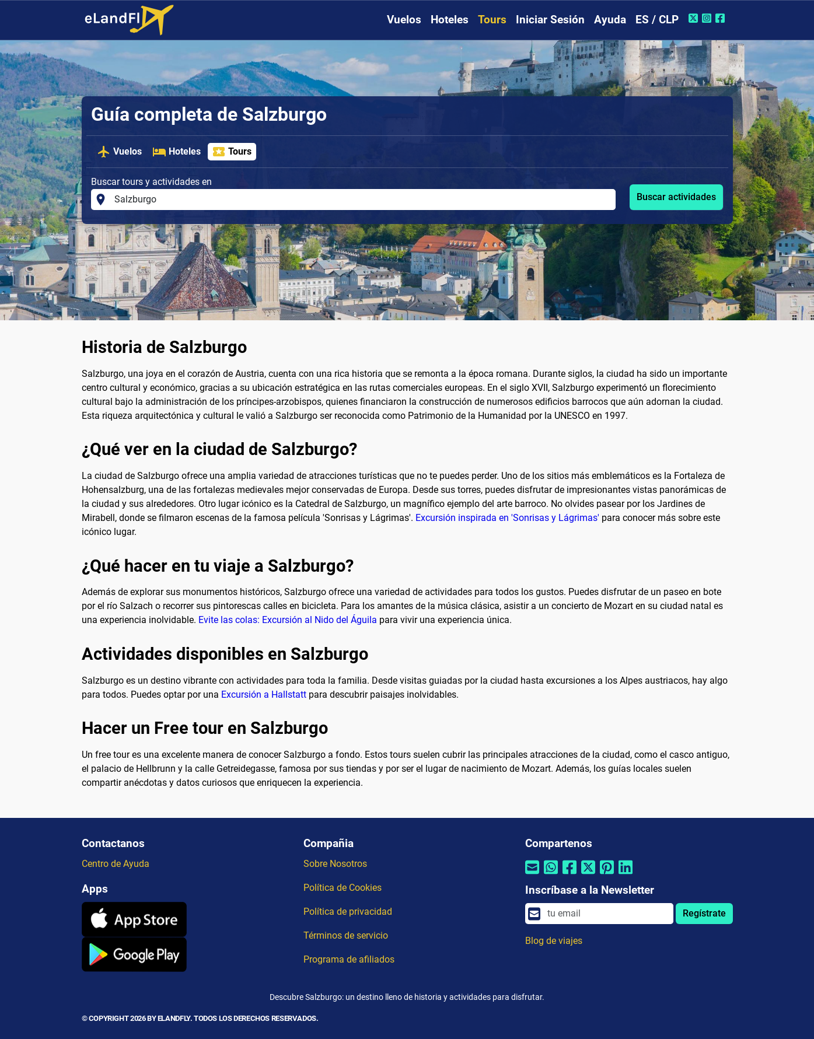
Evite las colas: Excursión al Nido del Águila (287, 619)
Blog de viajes (553, 940)
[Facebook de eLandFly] (721, 18)
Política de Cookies (342, 887)
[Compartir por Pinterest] (607, 874)
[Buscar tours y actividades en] (361, 199)
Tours (492, 19)
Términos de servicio (345, 935)
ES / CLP (657, 19)
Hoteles (450, 19)
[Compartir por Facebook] (570, 874)
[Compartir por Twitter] (588, 874)
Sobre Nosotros (335, 863)
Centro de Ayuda (115, 863)
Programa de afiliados (348, 959)
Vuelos (404, 19)
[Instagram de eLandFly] (708, 18)
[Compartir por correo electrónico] (532, 874)
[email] (606, 913)
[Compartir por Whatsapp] (551, 874)
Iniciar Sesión (550, 19)
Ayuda (610, 19)
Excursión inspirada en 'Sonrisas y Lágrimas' (507, 517)
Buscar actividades (676, 196)
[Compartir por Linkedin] (626, 874)
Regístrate (704, 913)
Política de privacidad (347, 911)
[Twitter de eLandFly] (694, 18)
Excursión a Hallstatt (263, 694)
